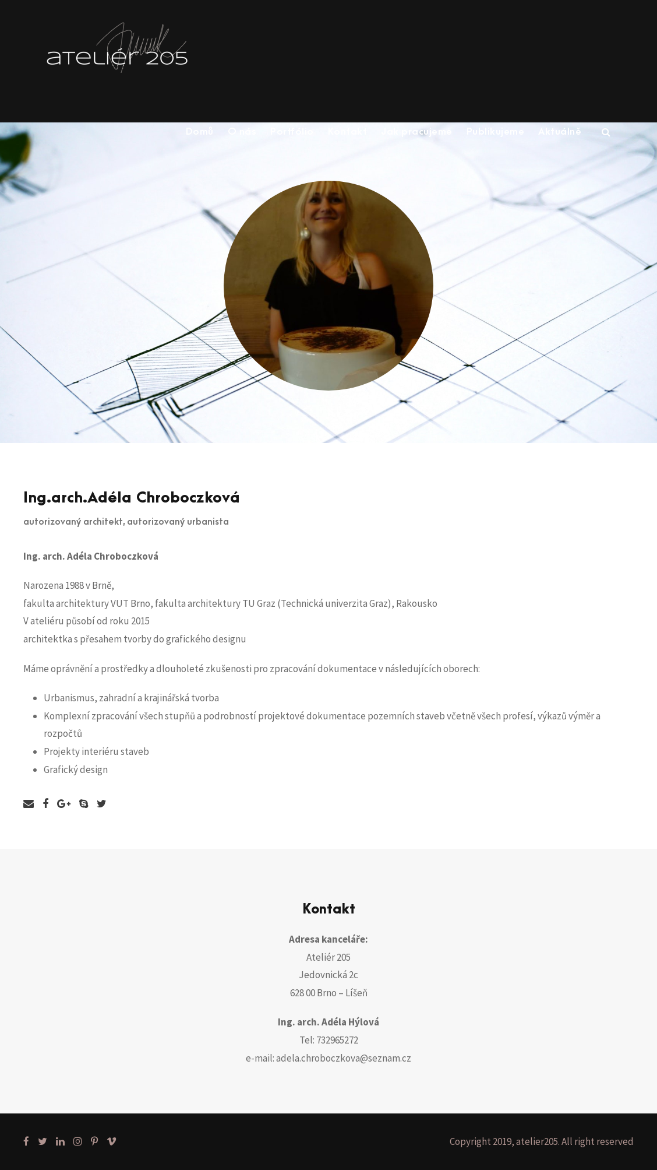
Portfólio (292, 132)
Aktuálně (559, 132)
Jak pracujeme (417, 132)
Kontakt (348, 132)
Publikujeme (496, 132)
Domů (200, 132)
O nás (242, 132)
